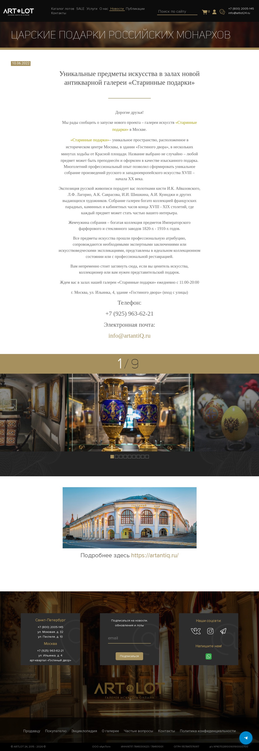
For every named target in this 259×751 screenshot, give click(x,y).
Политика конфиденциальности (208, 731)
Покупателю (55, 731)
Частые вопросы (138, 731)
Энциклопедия (84, 731)
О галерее (110, 731)
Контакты (166, 731)
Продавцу (31, 731)
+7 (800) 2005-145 (241, 8)
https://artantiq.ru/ (154, 555)
